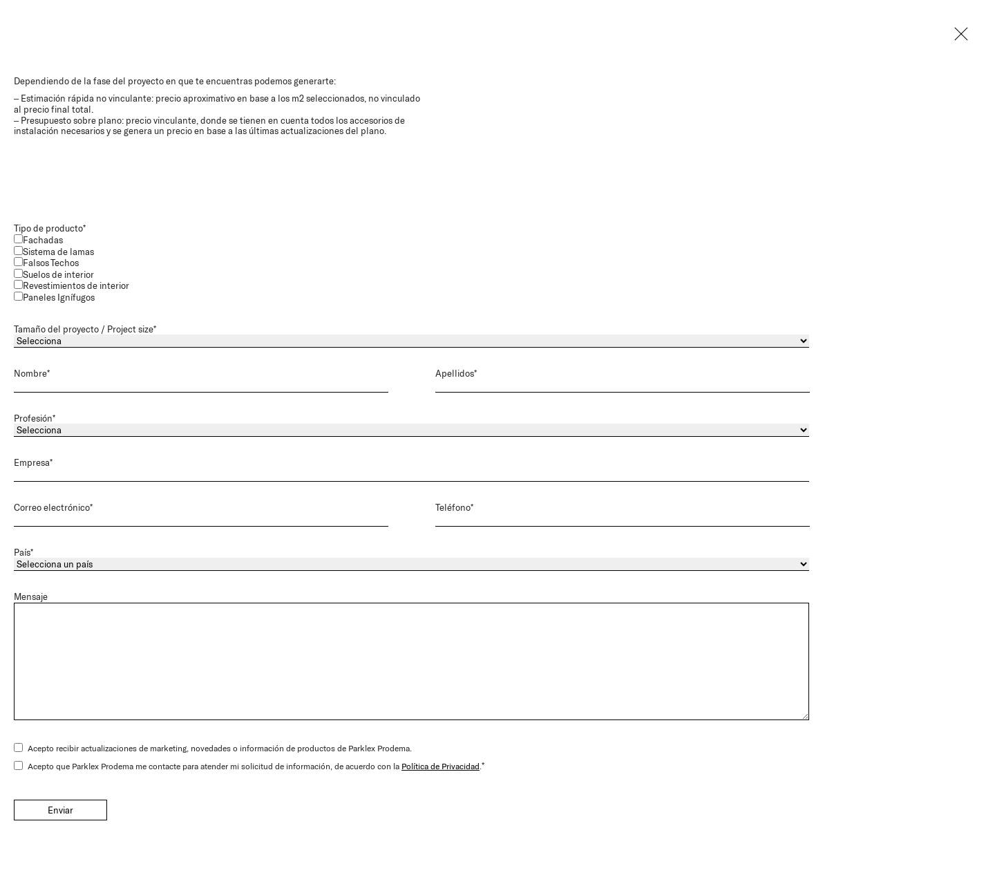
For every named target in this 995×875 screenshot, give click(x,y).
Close (960, 34)
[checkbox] (432, 268)
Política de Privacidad (440, 765)
